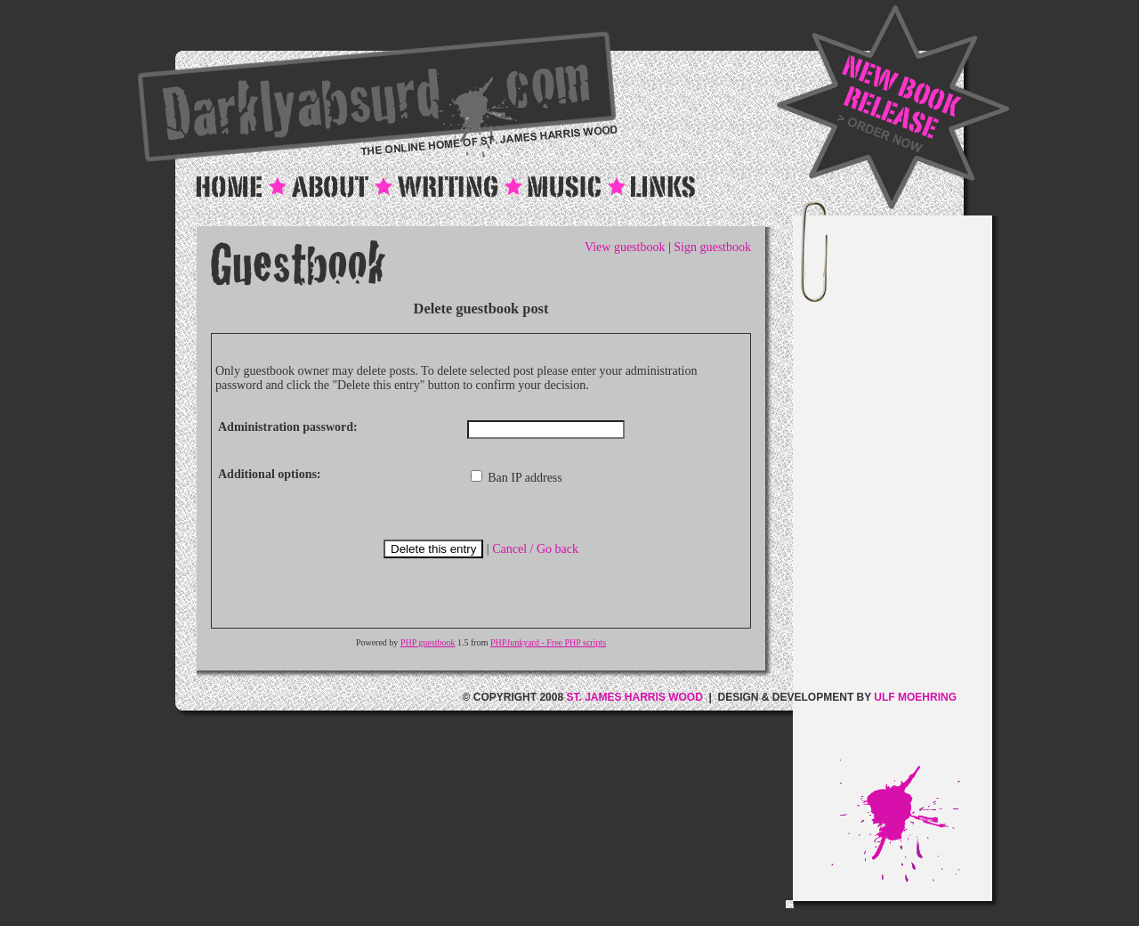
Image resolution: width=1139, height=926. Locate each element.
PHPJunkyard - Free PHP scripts (548, 642)
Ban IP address (516, 477)
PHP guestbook (428, 642)
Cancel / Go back (535, 549)
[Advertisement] (911, 492)
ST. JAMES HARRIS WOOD (634, 697)
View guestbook (625, 247)
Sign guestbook (712, 247)
